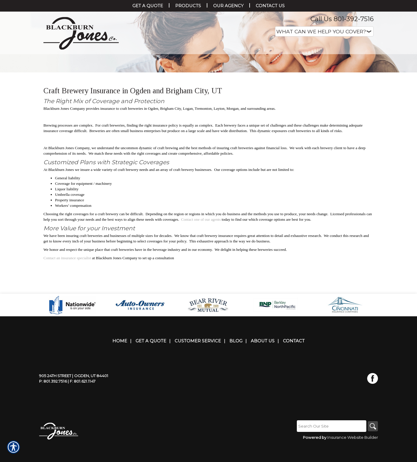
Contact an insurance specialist (67, 301)
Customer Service (198, 358)
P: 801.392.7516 (53, 399)
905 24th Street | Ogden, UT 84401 (73, 393)
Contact (294, 358)
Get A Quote (151, 358)
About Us (263, 358)
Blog (235, 358)
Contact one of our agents (201, 263)
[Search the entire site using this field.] (330, 444)
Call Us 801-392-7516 (342, 19)
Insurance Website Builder (352, 455)
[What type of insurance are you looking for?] (324, 31)
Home (119, 358)
